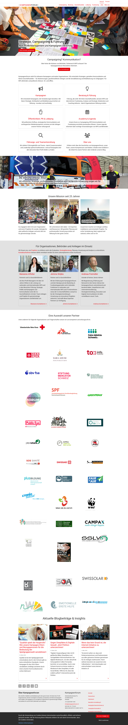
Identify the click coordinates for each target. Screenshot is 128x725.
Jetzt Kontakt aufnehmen (27, 50)
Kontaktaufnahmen (24, 252)
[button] (20, 686)
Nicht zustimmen (103, 720)
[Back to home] (28, 5)
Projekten (34, 250)
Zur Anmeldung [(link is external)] (64, 69)
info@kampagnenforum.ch (72, 704)
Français (107, 1)
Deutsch (102, 1)
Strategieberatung (65, 250)
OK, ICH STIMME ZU (102, 716)
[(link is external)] (99, 702)
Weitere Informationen (25, 723)
